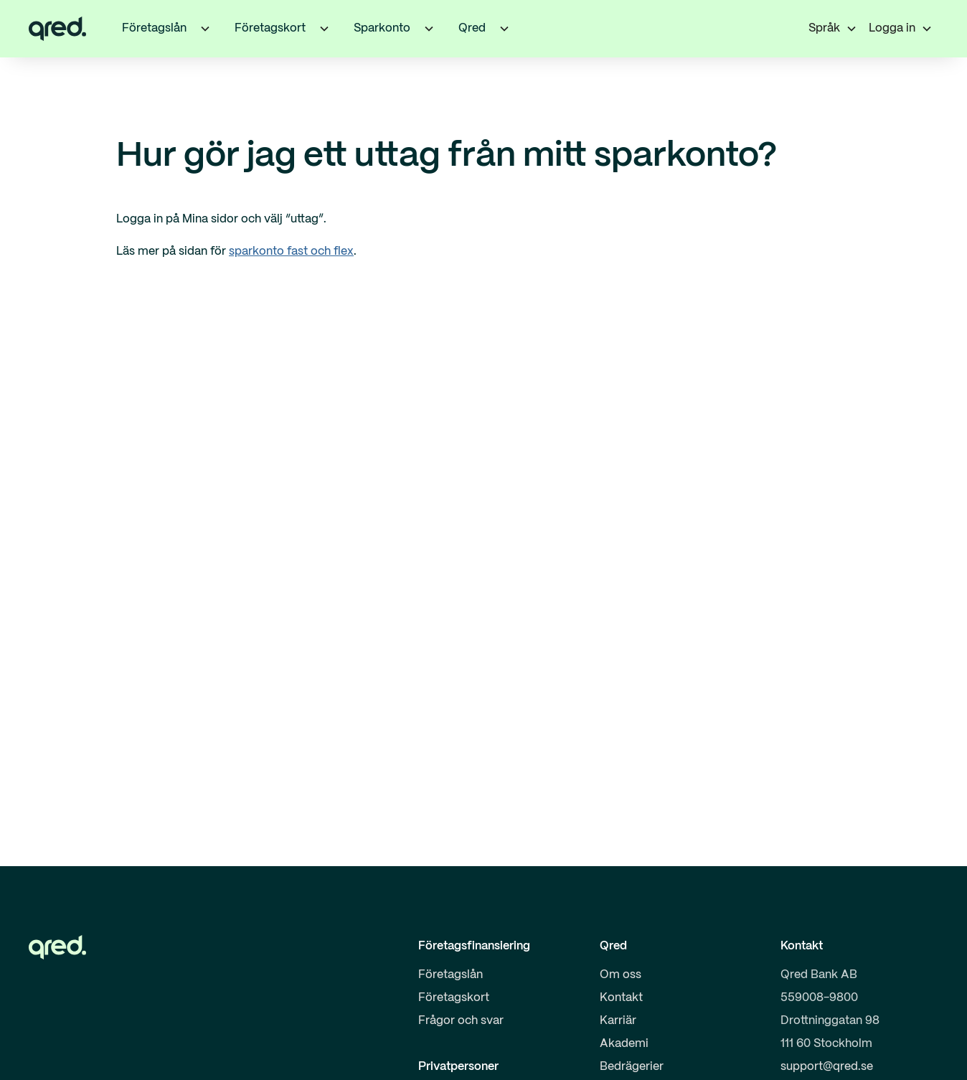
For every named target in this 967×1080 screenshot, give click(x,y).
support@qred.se (826, 1066)
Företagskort (453, 997)
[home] (57, 29)
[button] (205, 28)
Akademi (624, 1043)
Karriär (618, 1020)
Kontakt (621, 997)
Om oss (620, 974)
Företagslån (450, 974)
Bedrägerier (632, 1066)
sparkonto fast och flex (291, 251)
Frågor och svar (461, 1020)
